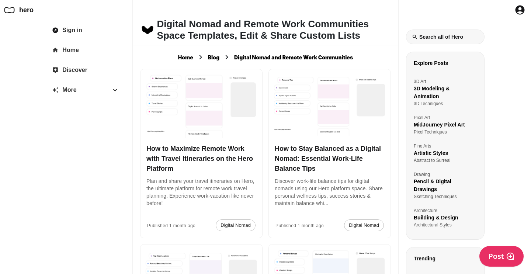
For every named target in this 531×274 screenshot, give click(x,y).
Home (185, 57)
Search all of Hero (437, 37)
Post (501, 256)
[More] (85, 90)
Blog (213, 57)
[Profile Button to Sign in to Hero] (520, 10)
